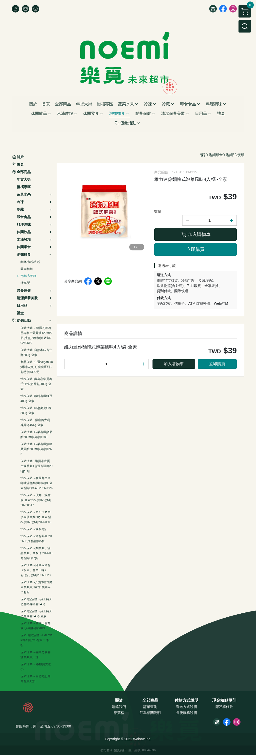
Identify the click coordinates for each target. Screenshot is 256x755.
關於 (119, 700)
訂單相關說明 (150, 712)
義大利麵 (26, 269)
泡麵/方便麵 (28, 276)
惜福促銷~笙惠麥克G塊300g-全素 (36, 410)
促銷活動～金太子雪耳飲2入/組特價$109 (35, 625)
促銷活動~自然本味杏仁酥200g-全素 (36, 352)
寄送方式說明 (186, 706)
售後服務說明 (186, 712)
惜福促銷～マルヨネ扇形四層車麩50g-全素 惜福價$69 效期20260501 (36, 517)
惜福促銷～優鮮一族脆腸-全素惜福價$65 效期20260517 (35, 500)
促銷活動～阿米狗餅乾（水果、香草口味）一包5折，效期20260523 (35, 570)
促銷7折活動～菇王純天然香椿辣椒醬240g (36, 601)
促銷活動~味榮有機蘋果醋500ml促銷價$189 (36, 434)
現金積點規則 (224, 700)
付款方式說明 (186, 700)
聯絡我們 (119, 706)
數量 (157, 211)
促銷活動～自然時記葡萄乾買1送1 (35, 678)
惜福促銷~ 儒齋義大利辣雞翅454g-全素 (35, 422)
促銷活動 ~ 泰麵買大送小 (35, 666)
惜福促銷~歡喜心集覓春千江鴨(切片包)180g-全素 (36, 384)
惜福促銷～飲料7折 (33, 529)
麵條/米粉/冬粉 (30, 262)
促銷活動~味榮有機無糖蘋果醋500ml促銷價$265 (36, 449)
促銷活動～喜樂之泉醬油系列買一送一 (35, 654)
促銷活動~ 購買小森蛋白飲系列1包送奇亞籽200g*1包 (36, 466)
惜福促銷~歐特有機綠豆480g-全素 (36, 398)
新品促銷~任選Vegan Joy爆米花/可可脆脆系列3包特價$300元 (36, 367)
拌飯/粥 (25, 283)
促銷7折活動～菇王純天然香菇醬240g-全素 (36, 613)
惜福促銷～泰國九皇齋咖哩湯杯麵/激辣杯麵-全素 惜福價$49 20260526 (36, 483)
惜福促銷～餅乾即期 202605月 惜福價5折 (36, 538)
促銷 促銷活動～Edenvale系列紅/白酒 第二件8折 (36, 640)
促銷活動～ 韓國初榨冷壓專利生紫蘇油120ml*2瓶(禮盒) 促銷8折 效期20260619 (36, 335)
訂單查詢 (150, 706)
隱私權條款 (224, 706)
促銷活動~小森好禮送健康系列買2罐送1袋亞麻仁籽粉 (36, 587)
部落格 (119, 712)
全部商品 (150, 700)
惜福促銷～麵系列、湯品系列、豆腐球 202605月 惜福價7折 (36, 553)
